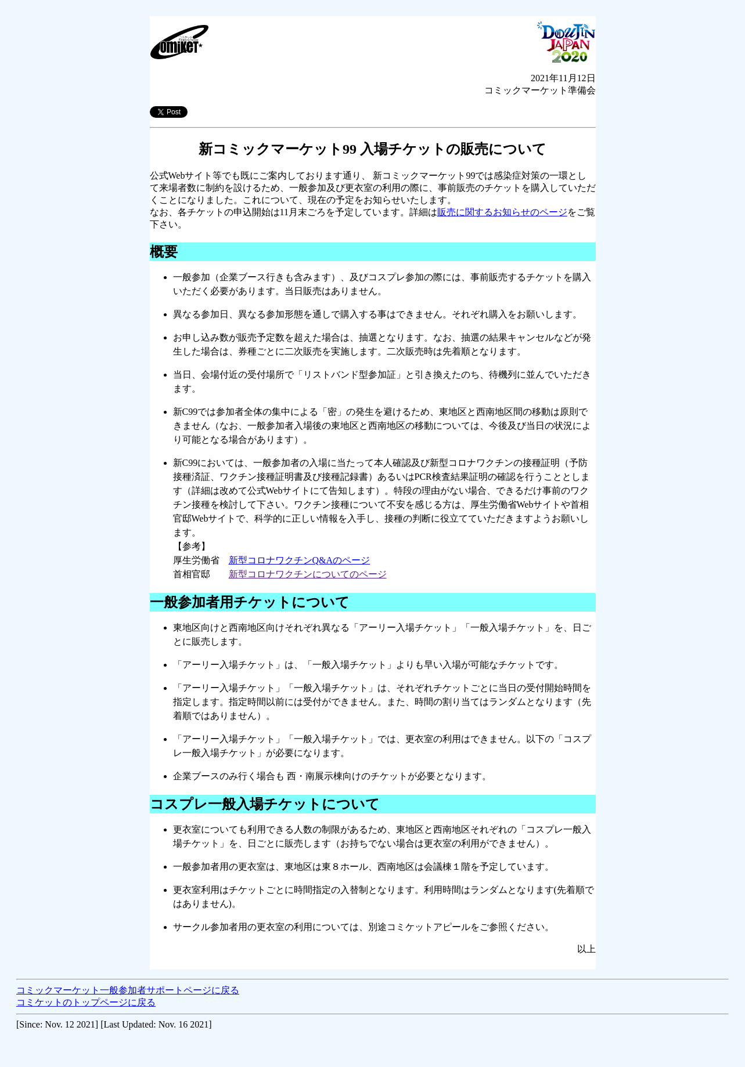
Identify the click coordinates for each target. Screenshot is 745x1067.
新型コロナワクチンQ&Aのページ (299, 560)
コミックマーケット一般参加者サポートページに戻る (127, 990)
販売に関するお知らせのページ (502, 212)
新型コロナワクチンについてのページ (308, 574)
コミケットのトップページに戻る (86, 1002)
